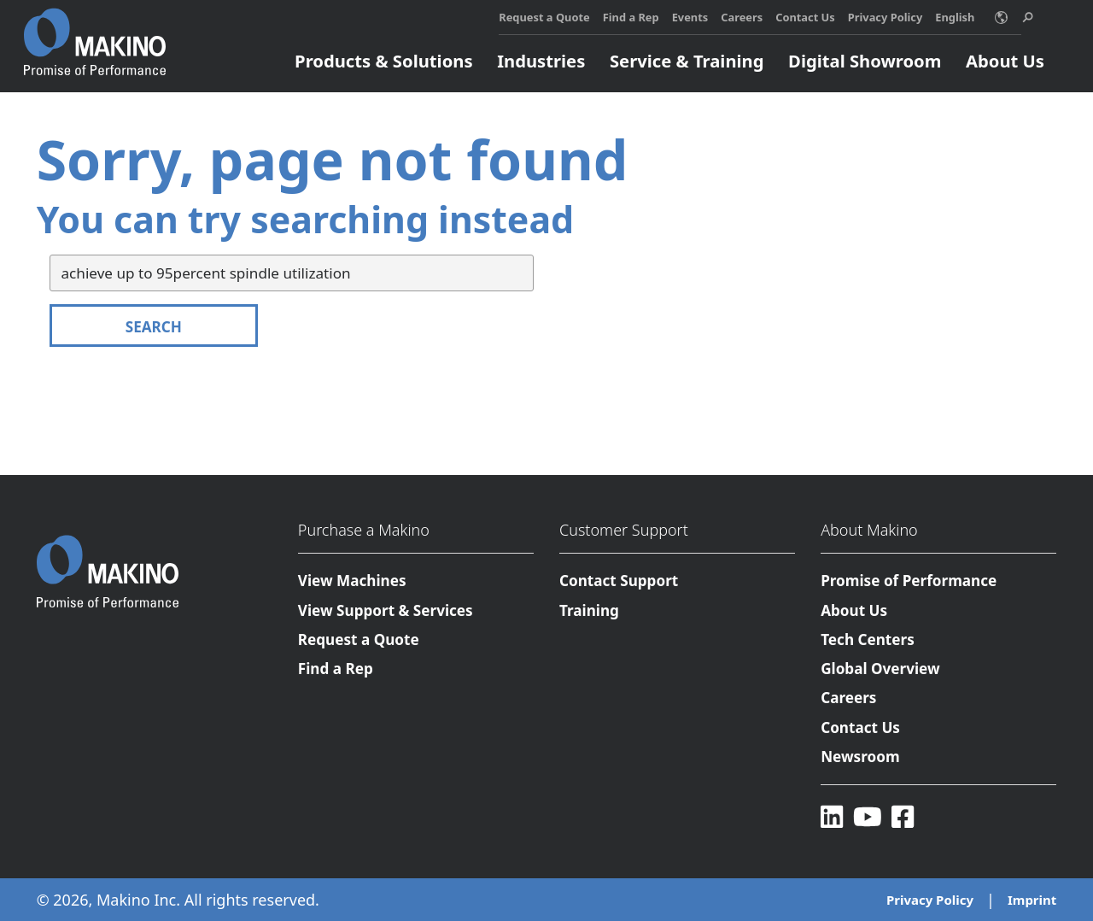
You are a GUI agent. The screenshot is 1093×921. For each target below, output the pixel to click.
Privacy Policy (885, 17)
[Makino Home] (95, 32)
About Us (1005, 61)
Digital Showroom (864, 61)
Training (589, 610)
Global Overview (880, 668)
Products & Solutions (383, 61)
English (954, 17)
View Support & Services (385, 610)
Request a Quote (544, 17)
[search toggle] (1027, 17)
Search (154, 327)
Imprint (1032, 899)
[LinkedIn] (832, 817)
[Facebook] (902, 817)
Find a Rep (631, 17)
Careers (742, 17)
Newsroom (860, 756)
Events (690, 17)
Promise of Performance (909, 580)
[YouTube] (867, 817)
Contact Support (618, 580)
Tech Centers (868, 639)
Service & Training (687, 61)
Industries (541, 61)
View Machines (352, 580)
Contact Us (805, 17)
